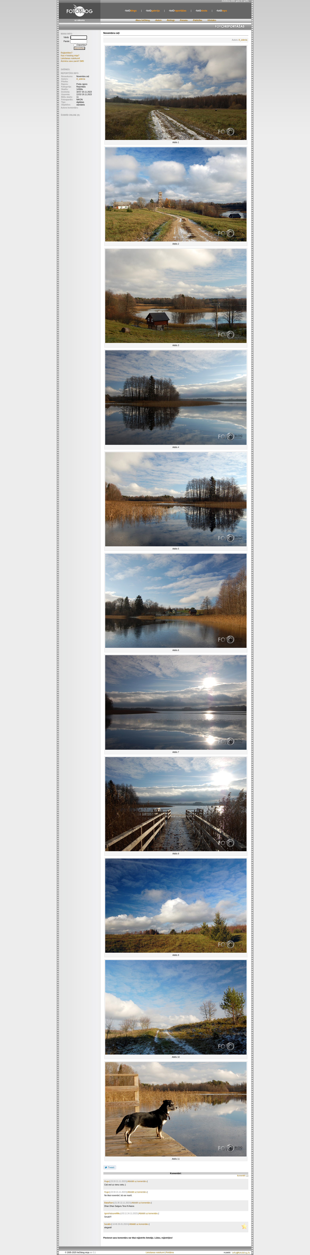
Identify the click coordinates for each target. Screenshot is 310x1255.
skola (201, 10)
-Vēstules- (211, 20)
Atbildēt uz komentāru (137, 1181)
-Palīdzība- (197, 20)
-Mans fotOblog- (142, 20)
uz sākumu (80, 20)
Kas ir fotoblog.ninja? (70, 56)
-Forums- (184, 20)
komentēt (241, 1176)
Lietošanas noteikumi (155, 1252)
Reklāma (170, 1252)
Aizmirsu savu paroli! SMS (72, 61)
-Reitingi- (170, 20)
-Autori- (158, 20)
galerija (153, 10)
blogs (131, 10)
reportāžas (177, 10)
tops (221, 10)
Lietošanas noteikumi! (70, 58)
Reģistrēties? (66, 53)
